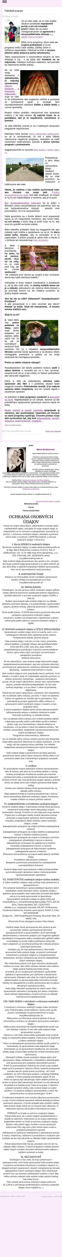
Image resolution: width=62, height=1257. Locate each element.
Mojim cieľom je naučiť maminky (24, 410)
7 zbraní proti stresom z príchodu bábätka (35, 480)
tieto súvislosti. (40, 240)
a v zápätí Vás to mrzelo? (37, 35)
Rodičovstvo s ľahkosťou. (31, 489)
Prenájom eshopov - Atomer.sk (51, 1196)
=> (42, 1187)
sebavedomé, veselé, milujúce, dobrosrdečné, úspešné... (32, 419)
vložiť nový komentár (53, 431)
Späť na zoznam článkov (13, 425)
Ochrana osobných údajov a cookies (48, 501)
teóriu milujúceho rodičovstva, (44, 134)
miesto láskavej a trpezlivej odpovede (12, 90)
